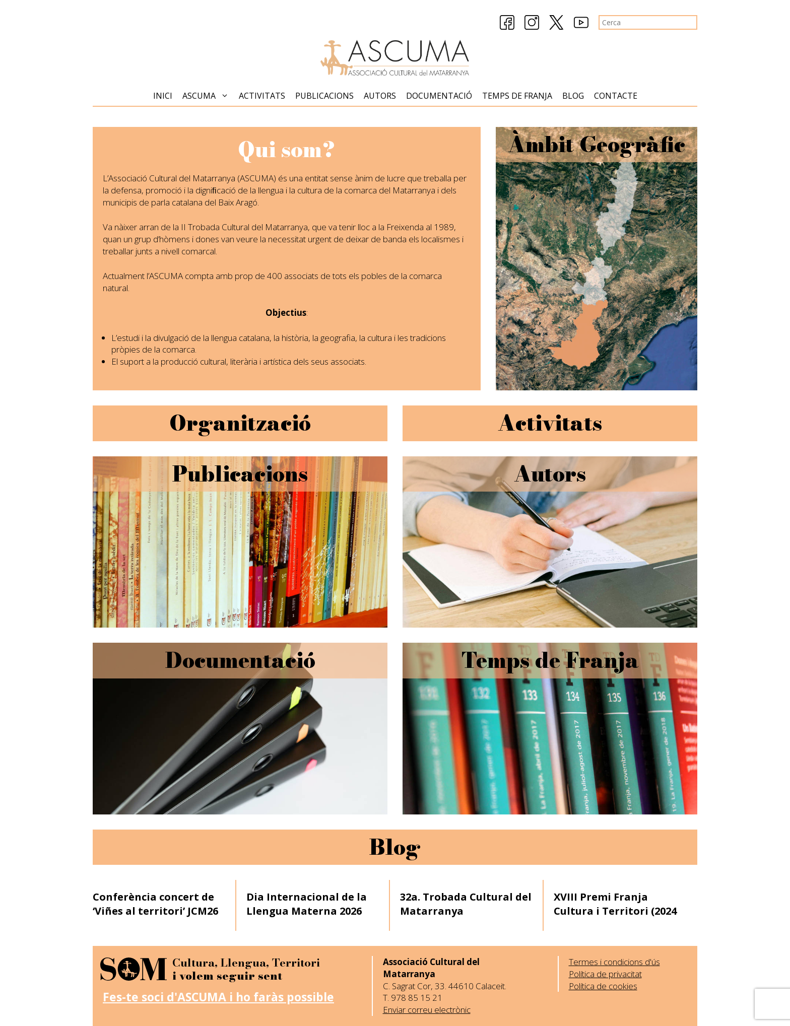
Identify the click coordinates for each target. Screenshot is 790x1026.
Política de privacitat (605, 974)
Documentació (439, 95)
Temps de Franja (517, 95)
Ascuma (208, 96)
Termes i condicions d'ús (614, 962)
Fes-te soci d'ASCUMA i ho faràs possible (218, 997)
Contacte (615, 95)
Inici (162, 95)
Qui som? (286, 149)
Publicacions (324, 95)
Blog (573, 95)
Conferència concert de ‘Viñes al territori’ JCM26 (155, 904)
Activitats (262, 95)
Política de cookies (603, 986)
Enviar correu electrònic (427, 1009)
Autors (380, 95)
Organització (240, 423)
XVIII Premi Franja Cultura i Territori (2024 (615, 904)
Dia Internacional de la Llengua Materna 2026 (306, 904)
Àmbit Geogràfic (596, 144)
